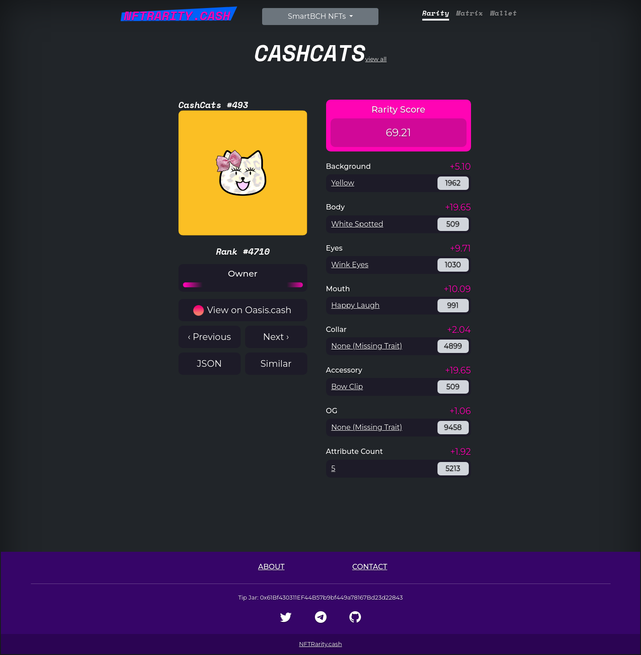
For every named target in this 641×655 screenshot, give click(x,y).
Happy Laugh (355, 305)
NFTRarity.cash (320, 643)
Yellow (342, 183)
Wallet (503, 13)
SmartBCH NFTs (318, 16)
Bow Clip (347, 386)
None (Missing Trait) (367, 346)
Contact (369, 567)
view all (321, 52)
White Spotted (357, 224)
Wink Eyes (350, 264)
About (271, 567)
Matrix (469, 13)
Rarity (435, 13)
